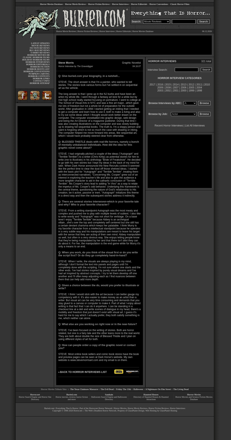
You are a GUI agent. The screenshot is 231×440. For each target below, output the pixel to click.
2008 (168, 87)
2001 (176, 90)
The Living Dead (181, 389)
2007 (176, 87)
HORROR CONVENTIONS (37, 71)
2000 (184, 90)
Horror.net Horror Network (100, 408)
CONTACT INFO (41, 81)
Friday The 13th (123, 389)
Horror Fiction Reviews (99, 4)
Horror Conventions (158, 4)
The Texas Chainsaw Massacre (84, 389)
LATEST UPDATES (40, 43)
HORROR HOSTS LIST (38, 69)
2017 (152, 84)
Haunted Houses (150, 394)
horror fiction (82, 397)
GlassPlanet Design (136, 410)
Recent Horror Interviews (169, 125)
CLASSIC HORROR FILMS (36, 57)
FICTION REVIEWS (40, 48)
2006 (184, 87)
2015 (168, 84)
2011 (199, 84)
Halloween (138, 389)
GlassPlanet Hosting (168, 410)
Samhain (109, 394)
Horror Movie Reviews (75, 4)
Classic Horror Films (180, 4)
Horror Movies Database (51, 4)
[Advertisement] (35, 170)
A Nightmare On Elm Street (158, 389)
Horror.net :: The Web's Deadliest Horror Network (95, 410)
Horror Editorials (139, 4)
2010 (207, 84)
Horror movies (62, 397)
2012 (191, 84)
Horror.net (35, 394)
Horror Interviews (120, 4)
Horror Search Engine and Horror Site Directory (35, 398)
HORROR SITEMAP (40, 83)
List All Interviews (195, 125)
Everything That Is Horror (67, 408)
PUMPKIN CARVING (39, 74)
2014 (176, 84)
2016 (160, 84)
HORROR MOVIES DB (38, 55)
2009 (160, 87)
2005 (191, 87)
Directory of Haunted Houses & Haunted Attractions (151, 398)
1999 (191, 90)
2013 (184, 84)
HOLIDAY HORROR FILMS (36, 60)
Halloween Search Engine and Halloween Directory (109, 398)
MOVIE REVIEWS (40, 45)
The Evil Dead (107, 389)
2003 (160, 90)
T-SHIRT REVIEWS (40, 52)
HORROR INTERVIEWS (38, 62)
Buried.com (71, 394)
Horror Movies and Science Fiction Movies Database (194, 398)
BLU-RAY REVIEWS (39, 50)
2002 (168, 90)
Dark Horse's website (110, 357)
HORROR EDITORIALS (38, 64)
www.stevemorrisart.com (84, 360)
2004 (199, 87)
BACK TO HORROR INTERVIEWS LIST (83, 372)
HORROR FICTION (40, 67)
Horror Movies (194, 394)
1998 (199, 90)
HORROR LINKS (41, 78)
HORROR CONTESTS (39, 76)
